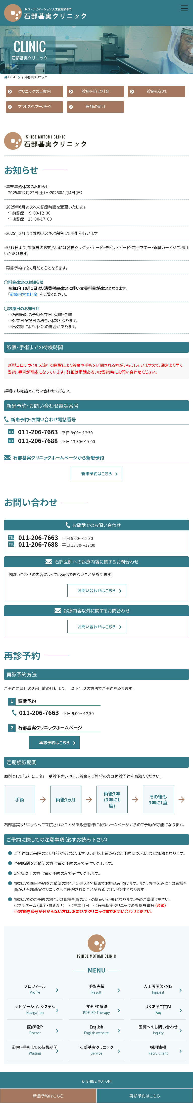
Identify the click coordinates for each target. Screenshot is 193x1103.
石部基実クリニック (96, 1050)
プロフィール (35, 989)
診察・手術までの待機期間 (35, 1050)
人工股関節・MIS (158, 989)
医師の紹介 (96, 106)
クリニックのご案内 (34, 91)
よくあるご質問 (158, 1009)
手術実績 (96, 989)
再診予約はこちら (54, 742)
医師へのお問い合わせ (158, 1030)
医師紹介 (35, 1030)
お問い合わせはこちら (97, 590)
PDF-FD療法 (96, 1009)
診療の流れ (157, 91)
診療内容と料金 (95, 91)
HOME (12, 77)
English (96, 1030)
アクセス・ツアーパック (34, 106)
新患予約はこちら (96, 473)
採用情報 (158, 1050)
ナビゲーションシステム (35, 1009)
